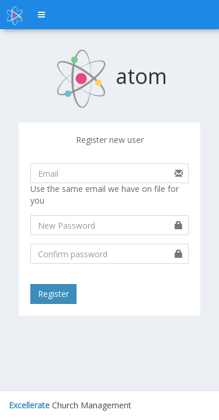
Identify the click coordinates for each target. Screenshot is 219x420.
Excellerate (29, 405)
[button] (41, 14)
